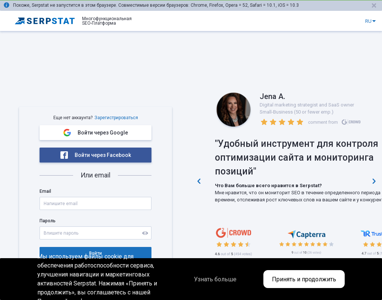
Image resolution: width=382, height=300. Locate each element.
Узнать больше (215, 279)
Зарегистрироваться (116, 117)
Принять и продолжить (304, 279)
